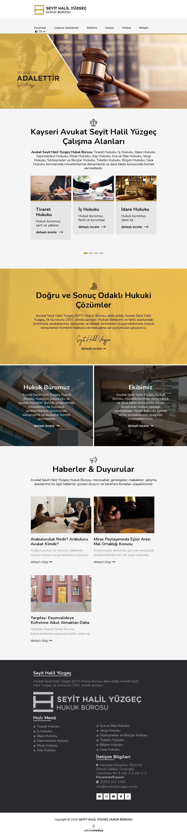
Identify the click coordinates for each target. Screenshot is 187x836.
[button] (85, 253)
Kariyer (109, 28)
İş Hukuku (44, 731)
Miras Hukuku (47, 745)
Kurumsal (40, 28)
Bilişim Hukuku (111, 745)
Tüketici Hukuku (112, 740)
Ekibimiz (92, 28)
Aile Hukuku (46, 750)
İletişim (143, 28)
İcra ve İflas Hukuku (114, 725)
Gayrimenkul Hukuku (53, 740)
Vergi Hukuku (110, 730)
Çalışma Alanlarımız (66, 28)
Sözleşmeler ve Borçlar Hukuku (124, 735)
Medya (126, 28)
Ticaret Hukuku (48, 726)
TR (38, 31)
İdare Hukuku (47, 736)
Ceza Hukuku (110, 749)
